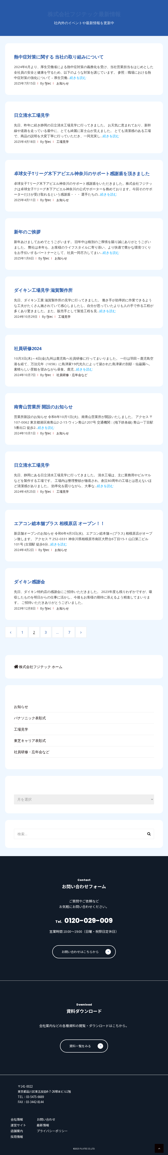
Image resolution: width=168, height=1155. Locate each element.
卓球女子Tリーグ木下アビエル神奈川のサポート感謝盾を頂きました (82, 173)
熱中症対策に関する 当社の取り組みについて (59, 57)
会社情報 (17, 1119)
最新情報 (43, 1125)
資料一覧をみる (86, 1046)
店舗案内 (17, 1131)
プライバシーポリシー (52, 1131)
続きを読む (78, 77)
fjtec (48, 83)
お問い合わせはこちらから (86, 952)
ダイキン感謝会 (29, 582)
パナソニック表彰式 (30, 718)
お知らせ (62, 83)
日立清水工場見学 (31, 115)
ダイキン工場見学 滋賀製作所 (43, 290)
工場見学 (62, 141)
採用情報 (17, 1136)
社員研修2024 (27, 348)
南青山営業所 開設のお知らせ (43, 407)
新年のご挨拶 (27, 232)
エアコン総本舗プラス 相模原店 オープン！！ (59, 523)
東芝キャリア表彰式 (30, 740)
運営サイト (18, 1125)
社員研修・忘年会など (71, 375)
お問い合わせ (46, 1119)
